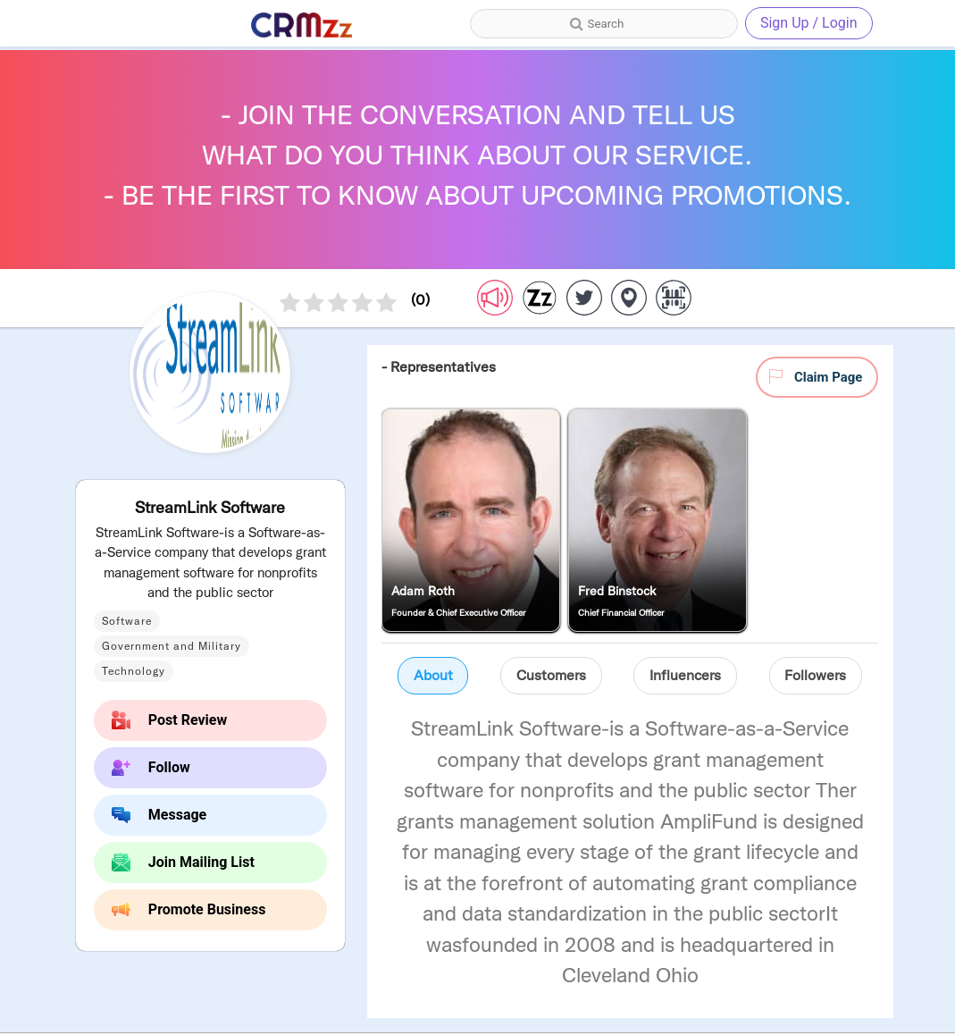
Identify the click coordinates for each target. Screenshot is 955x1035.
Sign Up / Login (809, 22)
